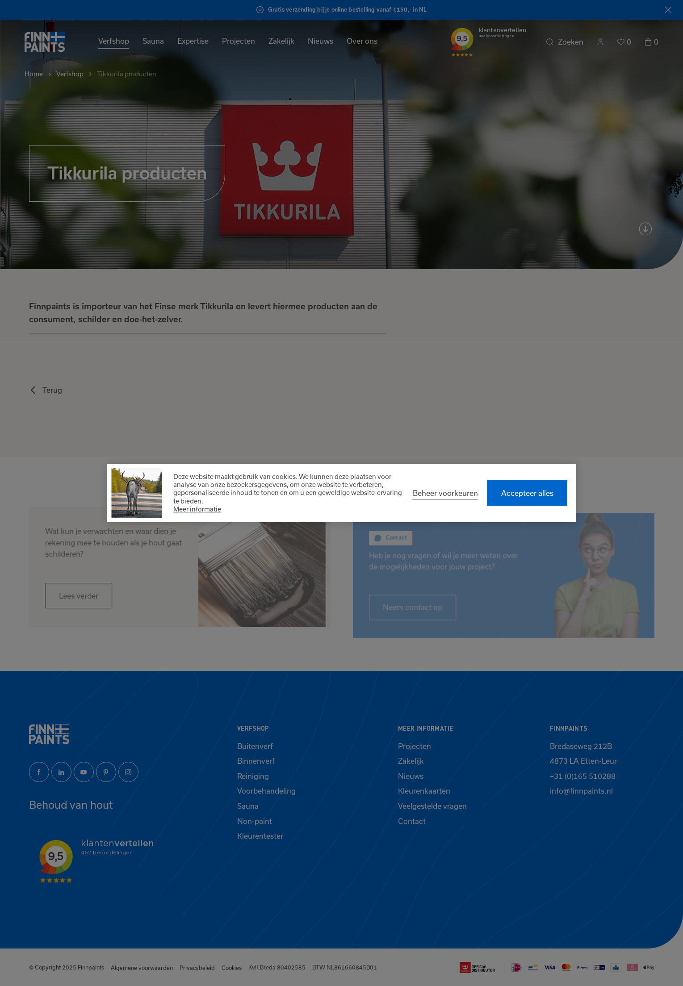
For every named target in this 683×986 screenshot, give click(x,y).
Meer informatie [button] (197, 509)
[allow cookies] (527, 493)
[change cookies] (445, 493)
